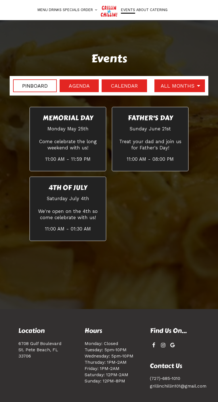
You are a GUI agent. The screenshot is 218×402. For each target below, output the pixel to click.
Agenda (75, 85)
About (142, 10)
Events (128, 10)
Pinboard (30, 85)
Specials (71, 10)
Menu (42, 10)
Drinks (55, 10)
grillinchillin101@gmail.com (178, 386)
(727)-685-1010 (165, 378)
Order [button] (89, 10)
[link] (109, 11)
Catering (158, 10)
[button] (68, 139)
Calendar (120, 85)
